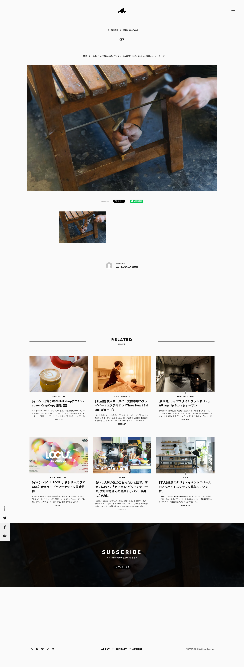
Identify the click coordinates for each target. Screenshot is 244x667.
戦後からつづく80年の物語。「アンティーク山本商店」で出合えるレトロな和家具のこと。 (125, 56)
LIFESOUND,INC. (193, 654)
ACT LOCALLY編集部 (130, 30)
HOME (84, 56)
